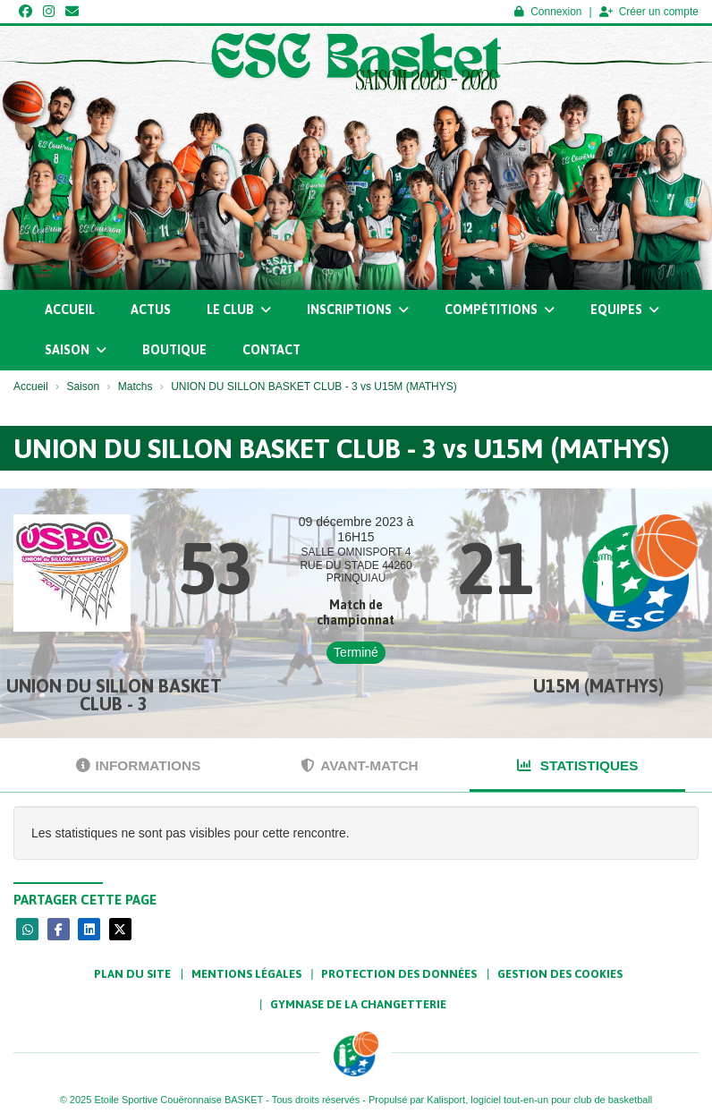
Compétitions (500, 309)
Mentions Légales (246, 974)
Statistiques (578, 765)
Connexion (547, 11)
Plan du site (132, 974)
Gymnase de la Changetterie (358, 1004)
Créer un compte (649, 11)
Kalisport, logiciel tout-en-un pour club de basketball (539, 1099)
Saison (75, 350)
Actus (151, 309)
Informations (138, 765)
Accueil (70, 309)
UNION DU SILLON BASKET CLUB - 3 (114, 694)
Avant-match (359, 765)
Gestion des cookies (560, 974)
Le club (239, 309)
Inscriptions (358, 309)
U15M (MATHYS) (598, 685)
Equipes (624, 309)
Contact (271, 350)
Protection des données (399, 974)
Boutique (174, 350)
